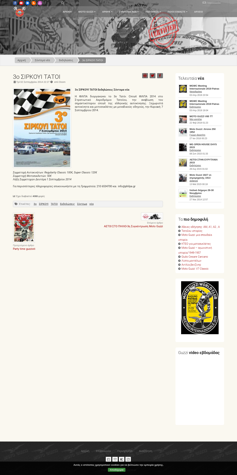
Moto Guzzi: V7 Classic (195, 268)
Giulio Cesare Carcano (194, 256)
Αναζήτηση (145, 451)
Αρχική (67, 11)
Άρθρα (106, 11)
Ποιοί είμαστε (176, 11)
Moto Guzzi (85, 11)
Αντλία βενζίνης (191, 264)
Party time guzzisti (24, 249)
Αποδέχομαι (116, 469)
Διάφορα (193, 181)
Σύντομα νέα (128, 11)
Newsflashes (195, 91)
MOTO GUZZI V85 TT (201, 116)
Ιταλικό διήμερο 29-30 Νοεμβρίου (201, 191)
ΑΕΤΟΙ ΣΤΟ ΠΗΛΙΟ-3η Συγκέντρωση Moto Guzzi (133, 226)
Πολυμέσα (152, 11)
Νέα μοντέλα (195, 119)
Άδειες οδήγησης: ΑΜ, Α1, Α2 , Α (200, 226)
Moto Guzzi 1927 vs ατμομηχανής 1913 (200, 176)
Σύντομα (82, 203)
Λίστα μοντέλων (191, 260)
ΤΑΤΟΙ (54, 203)
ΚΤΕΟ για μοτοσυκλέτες (196, 243)
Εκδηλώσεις (66, 60)
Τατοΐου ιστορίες (191, 230)
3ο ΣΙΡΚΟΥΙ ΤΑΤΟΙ (92, 60)
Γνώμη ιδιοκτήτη (197, 135)
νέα (91, 203)
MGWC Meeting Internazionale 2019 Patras (204, 87)
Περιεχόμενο (125, 451)
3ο (35, 203)
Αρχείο (198, 11)
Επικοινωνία (213, 3)
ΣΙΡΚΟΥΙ (43, 203)
